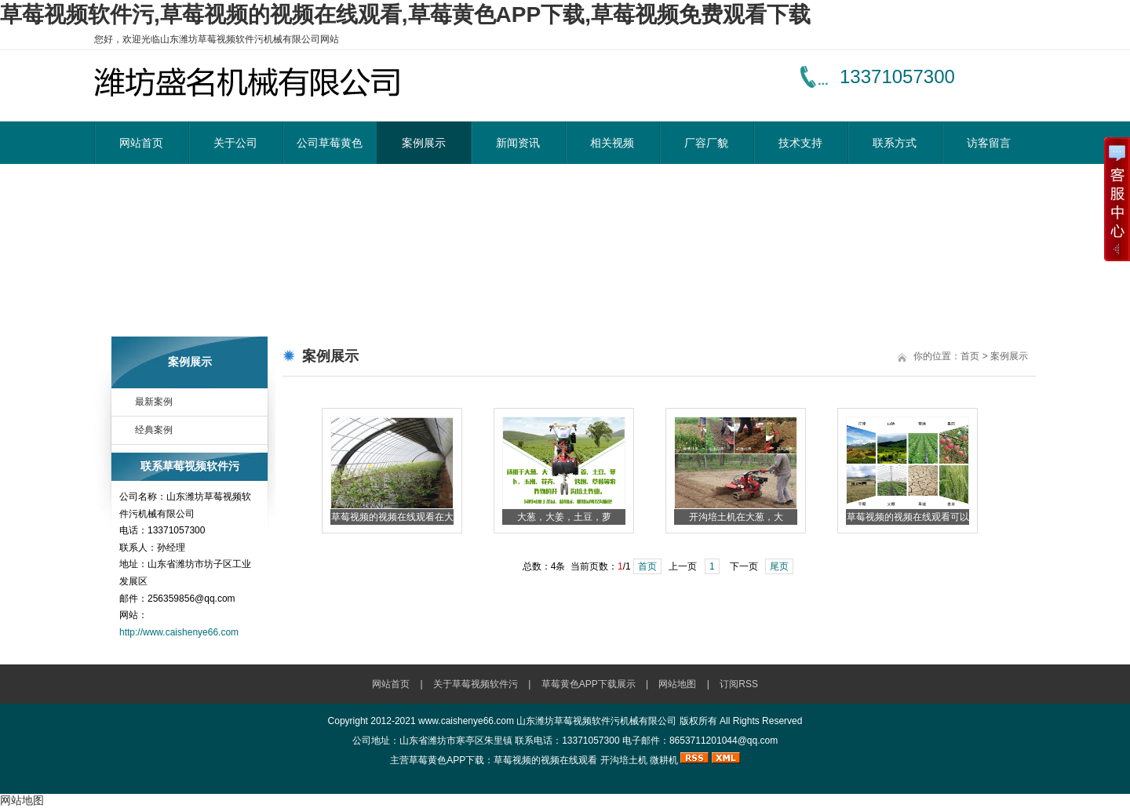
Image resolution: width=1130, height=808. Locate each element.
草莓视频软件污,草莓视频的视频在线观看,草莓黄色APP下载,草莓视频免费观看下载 (405, 14)
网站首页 (141, 142)
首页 (969, 356)
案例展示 (424, 142)
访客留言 (989, 142)
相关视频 (612, 142)
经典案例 (154, 429)
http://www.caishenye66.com (179, 632)
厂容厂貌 (706, 142)
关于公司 (235, 142)
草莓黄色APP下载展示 (588, 684)
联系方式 (895, 142)
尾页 (779, 566)
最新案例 (154, 401)
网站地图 (677, 684)
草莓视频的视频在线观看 (545, 760)
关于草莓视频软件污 (475, 684)
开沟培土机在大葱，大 (736, 516)
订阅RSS (739, 684)
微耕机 (664, 760)
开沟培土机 (623, 760)
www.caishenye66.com (466, 720)
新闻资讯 (518, 142)
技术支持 (800, 142)
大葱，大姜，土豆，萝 (564, 516)
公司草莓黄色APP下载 (330, 150)
